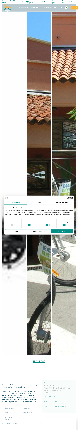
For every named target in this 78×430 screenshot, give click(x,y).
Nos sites (64, 2)
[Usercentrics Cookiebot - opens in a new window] (66, 198)
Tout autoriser (62, 231)
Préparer (47, 8)
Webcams (44, 2)
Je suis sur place (31, 2)
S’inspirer (23, 8)
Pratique (58, 8)
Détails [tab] (39, 202)
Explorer (35, 8)
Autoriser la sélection (39, 231)
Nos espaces (55, 2)
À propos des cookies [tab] (62, 202)
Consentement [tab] (16, 202)
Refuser (16, 231)
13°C (22, 2)
